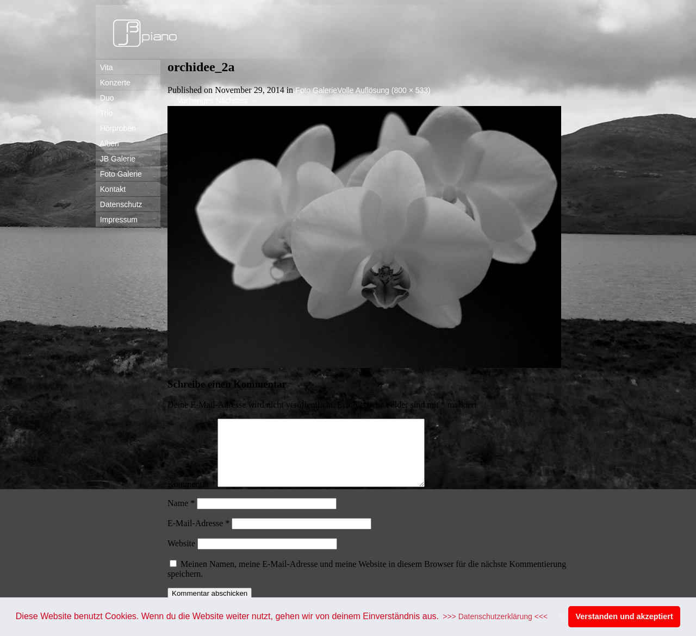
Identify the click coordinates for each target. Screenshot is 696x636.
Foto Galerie (119, 174)
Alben (107, 143)
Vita (104, 67)
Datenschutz (119, 204)
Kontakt (111, 189)
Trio (104, 113)
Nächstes (236, 100)
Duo (105, 97)
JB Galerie (115, 158)
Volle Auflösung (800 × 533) (384, 90)
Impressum (117, 219)
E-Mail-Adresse (198, 536)
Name (181, 516)
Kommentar (191, 497)
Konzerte (113, 82)
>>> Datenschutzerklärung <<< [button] (495, 616)
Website (181, 556)
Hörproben (116, 128)
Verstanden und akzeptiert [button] (624, 616)
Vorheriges (190, 100)
